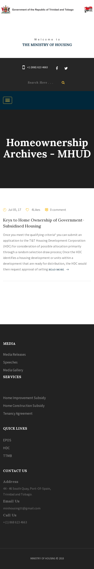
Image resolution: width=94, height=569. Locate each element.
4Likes (35, 210)
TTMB (7, 456)
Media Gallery (13, 370)
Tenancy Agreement (17, 413)
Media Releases (14, 354)
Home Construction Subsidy (24, 405)
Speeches (10, 362)
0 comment (58, 210)
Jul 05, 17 (14, 210)
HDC (6, 448)
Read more (59, 269)
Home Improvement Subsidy (24, 398)
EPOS (7, 440)
